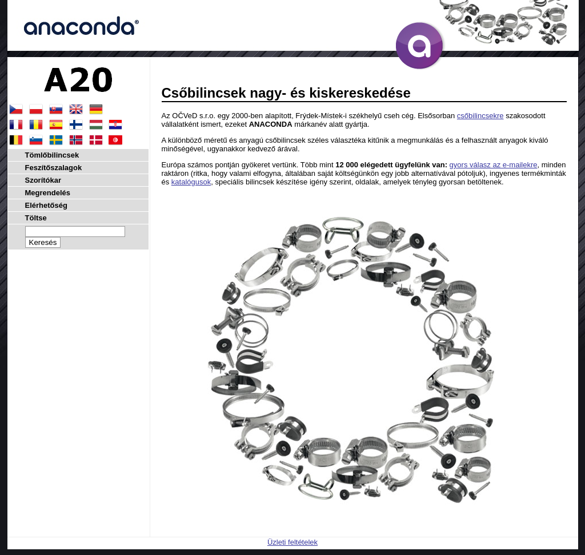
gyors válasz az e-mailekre (494, 164)
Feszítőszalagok (53, 167)
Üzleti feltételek (292, 542)
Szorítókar (43, 180)
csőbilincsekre (480, 115)
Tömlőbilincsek (52, 155)
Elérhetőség (46, 205)
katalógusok (191, 182)
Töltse (36, 218)
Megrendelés (47, 192)
